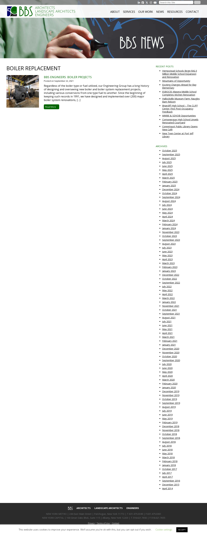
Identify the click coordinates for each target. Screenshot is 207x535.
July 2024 (167, 204)
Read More (51, 106)
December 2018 (170, 426)
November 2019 (170, 395)
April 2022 (167, 294)
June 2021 (167, 325)
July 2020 (167, 364)
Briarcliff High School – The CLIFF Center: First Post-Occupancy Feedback (180, 108)
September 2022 (171, 282)
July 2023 (167, 247)
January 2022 (169, 302)
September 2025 (171, 154)
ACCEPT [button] (182, 529)
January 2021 (169, 344)
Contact (192, 12)
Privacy (91, 523)
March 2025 (168, 177)
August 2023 (169, 243)
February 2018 (169, 461)
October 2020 (169, 356)
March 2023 (168, 263)
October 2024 (169, 193)
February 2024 (169, 224)
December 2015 (170, 484)
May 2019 (167, 418)
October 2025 (169, 150)
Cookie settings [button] (163, 529)
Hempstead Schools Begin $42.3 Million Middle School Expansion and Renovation (179, 73)
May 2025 (167, 170)
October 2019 (169, 399)
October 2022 (169, 278)
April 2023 (167, 259)
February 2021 (169, 340)
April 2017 (167, 476)
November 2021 (170, 305)
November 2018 (170, 430)
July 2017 (167, 472)
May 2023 (167, 255)
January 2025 (169, 185)
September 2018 (171, 438)
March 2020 (168, 379)
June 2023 (167, 251)
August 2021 (169, 317)
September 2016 (171, 480)
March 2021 (168, 337)
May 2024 (167, 212)
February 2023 (169, 267)
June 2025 (167, 166)
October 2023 (169, 236)
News (160, 12)
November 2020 (170, 352)
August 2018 (169, 441)
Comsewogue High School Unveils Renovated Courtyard (180, 121)
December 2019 (170, 391)
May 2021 (167, 329)
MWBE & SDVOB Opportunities (179, 115)
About (115, 12)
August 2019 (169, 406)
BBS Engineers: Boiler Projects (68, 77)
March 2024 (168, 220)
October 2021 (169, 309)
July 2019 (167, 410)
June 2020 (167, 368)
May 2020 (167, 371)
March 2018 (168, 457)
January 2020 (169, 387)
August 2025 (169, 158)
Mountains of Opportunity (176, 80)
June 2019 (167, 414)
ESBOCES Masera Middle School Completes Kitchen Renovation (179, 93)
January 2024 (169, 228)
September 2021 (171, 313)
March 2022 (168, 298)
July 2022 (167, 286)
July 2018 (167, 445)
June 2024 (167, 208)
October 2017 (169, 469)
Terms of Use (103, 523)
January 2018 (169, 465)
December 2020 (170, 348)
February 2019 (169, 422)
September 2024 (171, 197)
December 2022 (170, 274)
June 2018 (167, 449)
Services (129, 12)
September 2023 (171, 239)
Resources (175, 12)
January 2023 (169, 271)
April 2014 (167, 488)
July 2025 (167, 162)
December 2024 (170, 189)
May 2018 (167, 453)
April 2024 (167, 216)
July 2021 (167, 321)
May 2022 (167, 290)
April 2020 (167, 375)
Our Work (145, 12)
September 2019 (171, 403)
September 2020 (171, 360)
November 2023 (170, 232)
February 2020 (169, 383)
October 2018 (169, 434)
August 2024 (169, 201)
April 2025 (167, 173)
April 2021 (167, 333)
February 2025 (169, 181)
